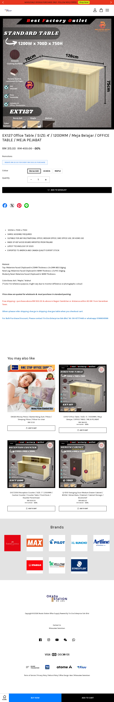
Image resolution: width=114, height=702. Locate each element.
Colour (5, 170)
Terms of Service (30, 675)
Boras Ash (34, 171)
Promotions (7, 156)
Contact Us (57, 625)
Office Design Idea (66, 675)
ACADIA (46, 171)
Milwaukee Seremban (57, 628)
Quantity (6, 178)
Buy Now (35, 698)
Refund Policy (53, 675)
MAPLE (58, 171)
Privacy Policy (42, 675)
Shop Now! (79, 2)
